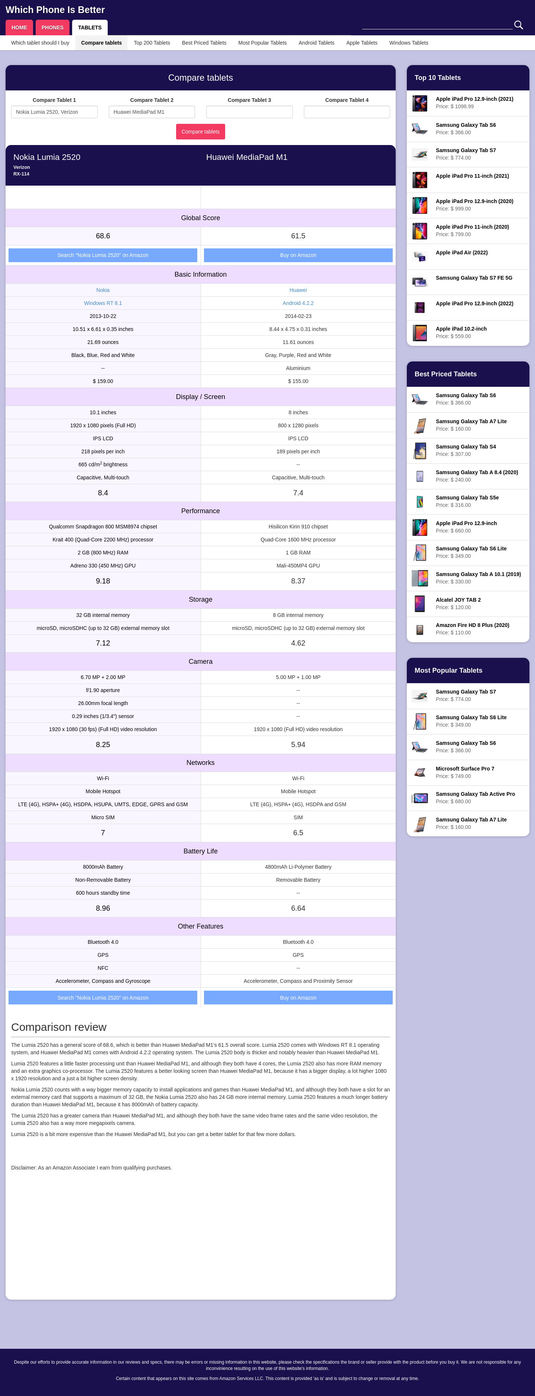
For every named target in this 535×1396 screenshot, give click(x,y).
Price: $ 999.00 (474, 205)
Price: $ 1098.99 (474, 102)
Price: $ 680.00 (475, 797)
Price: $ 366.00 (466, 128)
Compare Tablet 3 (249, 100)
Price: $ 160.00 (471, 425)
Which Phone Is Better (55, 9)
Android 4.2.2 (298, 303)
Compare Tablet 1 (54, 100)
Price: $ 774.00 (466, 154)
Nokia (103, 290)
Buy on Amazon (298, 255)
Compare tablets (101, 43)
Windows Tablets (408, 43)
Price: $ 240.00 (477, 476)
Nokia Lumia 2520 (46, 157)
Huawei (298, 290)
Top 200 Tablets (152, 43)
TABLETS (90, 27)
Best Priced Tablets (204, 43)
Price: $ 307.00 (466, 450)
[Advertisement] (200, 1242)
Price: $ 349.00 (471, 552)
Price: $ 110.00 (472, 629)
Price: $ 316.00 (467, 501)
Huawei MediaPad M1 (247, 157)
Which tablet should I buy (40, 43)
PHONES (53, 27)
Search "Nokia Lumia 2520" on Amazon (103, 255)
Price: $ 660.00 (466, 527)
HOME (19, 27)
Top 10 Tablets (438, 77)
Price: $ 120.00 (458, 603)
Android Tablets (316, 43)
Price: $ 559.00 (461, 332)
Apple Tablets (361, 43)
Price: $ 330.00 (478, 578)
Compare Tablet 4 (347, 100)
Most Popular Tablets (263, 43)
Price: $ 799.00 (472, 230)
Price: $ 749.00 (465, 772)
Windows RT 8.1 (103, 303)
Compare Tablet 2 (152, 100)
